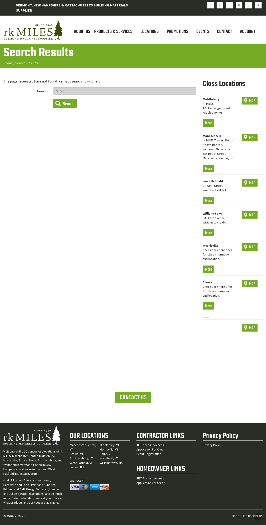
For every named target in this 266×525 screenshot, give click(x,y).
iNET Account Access (150, 445)
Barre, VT (106, 454)
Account (247, 31)
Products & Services (113, 31)
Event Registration (148, 454)
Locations (149, 31)
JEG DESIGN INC (252, 516)
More (208, 123)
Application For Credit (150, 449)
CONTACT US (133, 397)
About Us (82, 31)
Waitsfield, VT (109, 458)
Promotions (177, 31)
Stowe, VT (76, 454)
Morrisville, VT (109, 449)
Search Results (26, 63)
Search (42, 91)
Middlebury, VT (109, 445)
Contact (224, 31)
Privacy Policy (212, 445)
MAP (249, 101)
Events (202, 31)
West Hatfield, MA (81, 463)
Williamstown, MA (111, 463)
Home (8, 63)
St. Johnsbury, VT (81, 458)
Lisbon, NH (77, 467)
